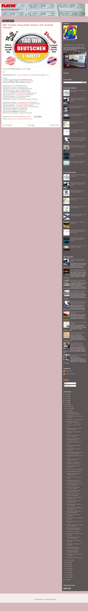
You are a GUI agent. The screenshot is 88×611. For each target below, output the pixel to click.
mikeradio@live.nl (20, 105)
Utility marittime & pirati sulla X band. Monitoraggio (73, 511)
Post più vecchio (54, 125)
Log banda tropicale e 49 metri (73, 471)
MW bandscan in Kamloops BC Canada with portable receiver (77, 281)
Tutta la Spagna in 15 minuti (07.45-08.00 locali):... (73, 537)
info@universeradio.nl (23, 102)
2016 (66, 579)
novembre (69, 408)
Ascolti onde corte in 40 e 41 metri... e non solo (73, 436)
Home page (31, 125)
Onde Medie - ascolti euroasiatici (74, 419)
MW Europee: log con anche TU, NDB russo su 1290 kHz (74, 463)
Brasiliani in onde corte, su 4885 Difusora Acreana (74, 429)
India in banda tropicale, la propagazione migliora (72, 551)
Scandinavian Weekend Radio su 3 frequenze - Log (74, 498)
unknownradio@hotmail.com (24, 75)
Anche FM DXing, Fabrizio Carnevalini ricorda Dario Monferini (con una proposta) (77, 344)
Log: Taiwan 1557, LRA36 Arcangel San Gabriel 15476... (74, 481)
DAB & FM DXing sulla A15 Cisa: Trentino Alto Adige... (74, 484)
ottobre (68, 410)
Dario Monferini (68, 371)
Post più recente (7, 125)
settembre (69, 560)
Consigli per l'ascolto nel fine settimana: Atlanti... (73, 474)
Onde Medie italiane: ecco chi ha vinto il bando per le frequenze (78, 291)
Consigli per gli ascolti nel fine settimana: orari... (73, 501)
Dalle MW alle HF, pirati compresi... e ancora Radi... (73, 422)
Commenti (67, 385)
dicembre (68, 406)
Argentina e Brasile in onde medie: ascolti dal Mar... (72, 494)
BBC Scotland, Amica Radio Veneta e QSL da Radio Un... (73, 529)
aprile (67, 570)
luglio (67, 564)
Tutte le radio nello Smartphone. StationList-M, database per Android (78, 155)
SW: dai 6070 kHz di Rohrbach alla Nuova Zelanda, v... (73, 491)
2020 (66, 398)
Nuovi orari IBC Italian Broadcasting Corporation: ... (73, 413)
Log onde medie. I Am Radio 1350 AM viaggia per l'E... (74, 508)
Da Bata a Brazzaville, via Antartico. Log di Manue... (73, 548)
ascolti (9, 119)
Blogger (54, 599)
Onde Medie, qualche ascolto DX (74, 557)
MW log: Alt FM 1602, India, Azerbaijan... (73, 515)
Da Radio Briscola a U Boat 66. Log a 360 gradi (73, 505)
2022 (66, 394)
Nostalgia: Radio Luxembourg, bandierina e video (73, 459)
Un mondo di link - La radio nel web (74, 45)
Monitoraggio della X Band (72, 531)
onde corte (13, 119)
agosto (68, 562)
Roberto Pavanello (28, 119)
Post (66, 383)
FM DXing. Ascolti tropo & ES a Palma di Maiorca (77, 207)
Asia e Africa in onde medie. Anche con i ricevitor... (73, 487)
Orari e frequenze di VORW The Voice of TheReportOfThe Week (78, 270)
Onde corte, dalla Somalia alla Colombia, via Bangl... (73, 439)
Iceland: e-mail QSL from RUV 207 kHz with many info (77, 333)
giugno (68, 566)
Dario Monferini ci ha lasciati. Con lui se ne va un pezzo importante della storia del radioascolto (78, 139)
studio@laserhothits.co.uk (25, 103)
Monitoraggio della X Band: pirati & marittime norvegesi (78, 114)
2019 (66, 400)
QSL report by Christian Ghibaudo (74, 469)
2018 (66, 402)
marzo (68, 572)
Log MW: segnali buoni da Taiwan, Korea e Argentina (74, 525)
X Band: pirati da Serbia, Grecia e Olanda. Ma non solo (78, 107)
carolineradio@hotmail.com (22, 106)
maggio (68, 568)
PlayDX (8, 6)
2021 (66, 396)
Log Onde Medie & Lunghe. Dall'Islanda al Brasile (77, 191)
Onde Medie (20, 119)
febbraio (68, 575)
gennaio (68, 577)
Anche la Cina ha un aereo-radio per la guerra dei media (78, 215)
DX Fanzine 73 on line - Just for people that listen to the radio (78, 146)
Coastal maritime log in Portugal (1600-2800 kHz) (78, 355)
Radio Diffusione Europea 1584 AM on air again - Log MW (77, 162)
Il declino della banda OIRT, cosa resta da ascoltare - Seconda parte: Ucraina (78, 131)
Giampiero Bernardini (70, 373)
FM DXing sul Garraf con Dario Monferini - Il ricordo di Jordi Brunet (77, 100)
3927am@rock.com (22, 99)
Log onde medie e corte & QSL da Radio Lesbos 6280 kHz (74, 453)
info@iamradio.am (19, 94)
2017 (66, 404)
